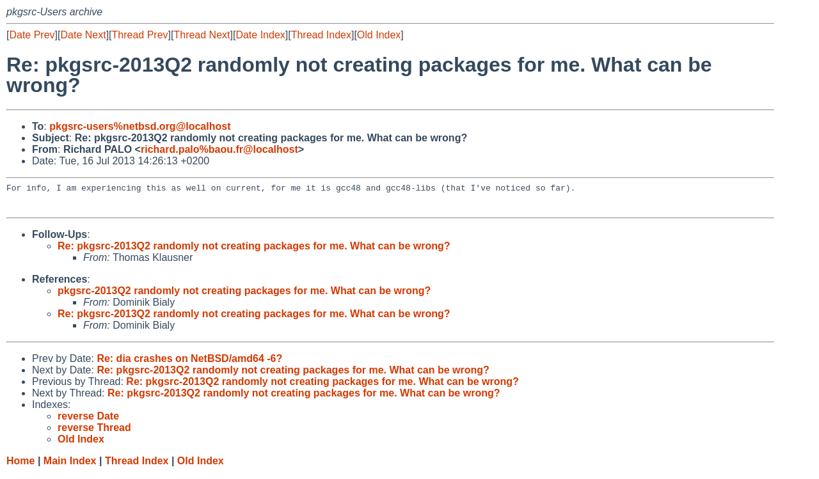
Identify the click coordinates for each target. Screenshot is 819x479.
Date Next (83, 34)
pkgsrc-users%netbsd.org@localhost (139, 126)
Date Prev (31, 34)
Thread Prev (140, 34)
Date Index (260, 34)
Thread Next (201, 34)
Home (20, 466)
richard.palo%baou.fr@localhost (219, 149)
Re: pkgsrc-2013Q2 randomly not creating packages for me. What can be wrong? (254, 251)
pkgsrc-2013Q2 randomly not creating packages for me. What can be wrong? (244, 296)
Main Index (70, 466)
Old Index (379, 34)
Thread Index (321, 34)
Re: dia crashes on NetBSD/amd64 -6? (189, 364)
